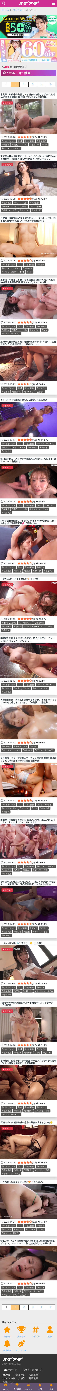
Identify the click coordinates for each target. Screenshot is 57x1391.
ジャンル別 (9, 1378)
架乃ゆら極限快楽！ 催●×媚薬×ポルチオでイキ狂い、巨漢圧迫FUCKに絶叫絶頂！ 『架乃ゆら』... (28, 343)
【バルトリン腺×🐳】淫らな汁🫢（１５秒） (21, 943)
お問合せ (12, 1369)
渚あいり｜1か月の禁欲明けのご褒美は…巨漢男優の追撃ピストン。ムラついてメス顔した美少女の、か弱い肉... (27, 1242)
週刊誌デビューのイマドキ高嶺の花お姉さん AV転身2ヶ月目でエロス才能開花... (28, 460)
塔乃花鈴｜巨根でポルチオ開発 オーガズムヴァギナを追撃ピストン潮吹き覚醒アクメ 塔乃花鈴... (28, 1062)
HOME (6, 1374)
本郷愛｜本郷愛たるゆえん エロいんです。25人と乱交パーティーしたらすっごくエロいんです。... (27, 821)
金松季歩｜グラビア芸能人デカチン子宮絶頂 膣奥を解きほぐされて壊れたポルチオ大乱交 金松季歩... (28, 759)
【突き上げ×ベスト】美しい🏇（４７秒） (20, 578)
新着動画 (33, 1378)
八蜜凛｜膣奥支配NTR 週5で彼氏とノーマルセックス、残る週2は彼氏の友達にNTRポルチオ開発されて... (27, 219)
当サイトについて (32, 1369)
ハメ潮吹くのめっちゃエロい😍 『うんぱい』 (22, 1181)
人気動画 (33, 1374)
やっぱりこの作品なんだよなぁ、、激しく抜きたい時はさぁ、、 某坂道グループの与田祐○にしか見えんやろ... (28, 883)
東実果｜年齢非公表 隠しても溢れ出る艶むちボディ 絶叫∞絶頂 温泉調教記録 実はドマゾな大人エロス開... (27, 95)
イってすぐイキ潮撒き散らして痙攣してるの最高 (23, 399)
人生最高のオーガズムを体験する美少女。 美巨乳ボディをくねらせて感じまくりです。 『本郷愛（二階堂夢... (28, 701)
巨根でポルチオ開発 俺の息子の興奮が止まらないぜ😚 (26, 1122)
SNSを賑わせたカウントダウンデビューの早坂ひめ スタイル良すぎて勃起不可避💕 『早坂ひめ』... (28, 522)
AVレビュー (9, 1382)
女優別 (22, 1378)
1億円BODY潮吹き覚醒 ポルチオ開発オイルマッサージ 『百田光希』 (26, 1004)
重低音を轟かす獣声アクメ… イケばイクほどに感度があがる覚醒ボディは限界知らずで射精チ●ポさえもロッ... (28, 157)
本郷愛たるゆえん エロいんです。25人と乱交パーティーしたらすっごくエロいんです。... (27, 639)
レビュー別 (19, 1374)
